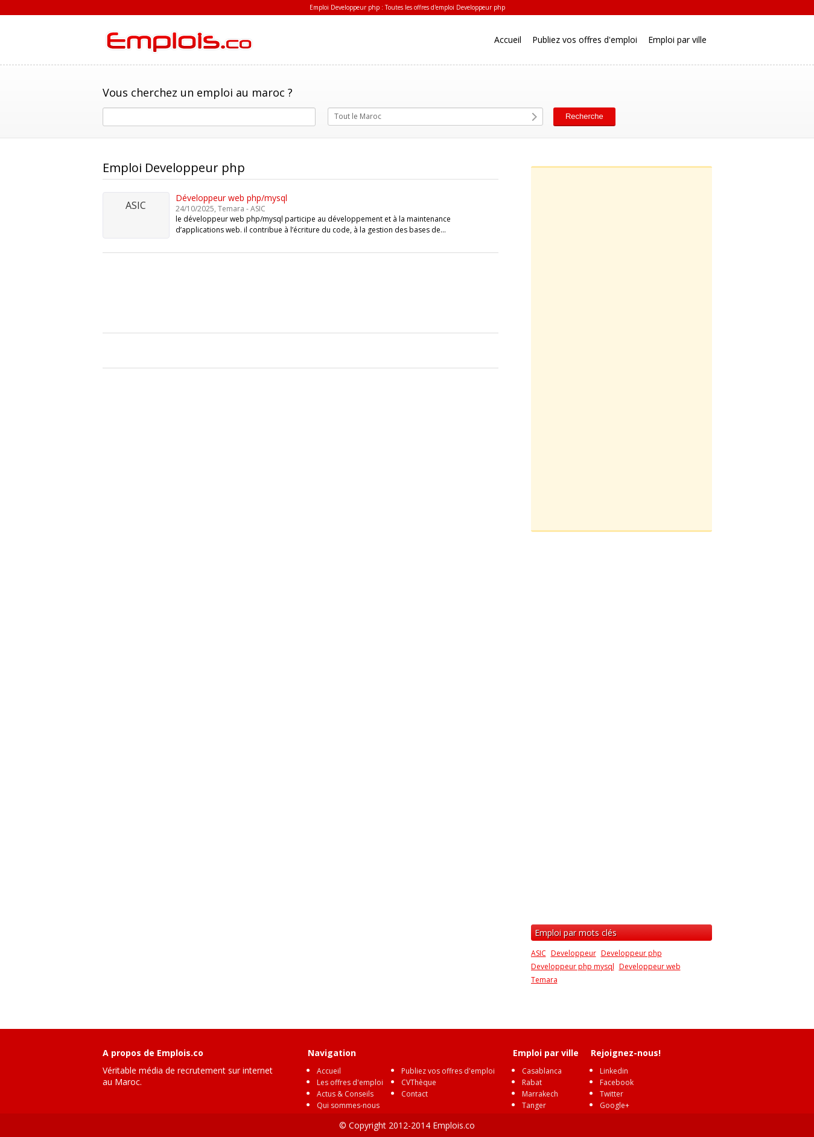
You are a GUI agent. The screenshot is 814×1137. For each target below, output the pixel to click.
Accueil (507, 39)
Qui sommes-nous (348, 1105)
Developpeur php (631, 953)
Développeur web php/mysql (231, 197)
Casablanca (542, 1071)
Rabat (532, 1082)
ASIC (538, 953)
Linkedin (614, 1071)
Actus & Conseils (345, 1094)
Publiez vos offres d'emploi (584, 39)
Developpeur (573, 953)
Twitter (611, 1094)
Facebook (617, 1082)
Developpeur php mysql (572, 966)
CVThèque (418, 1082)
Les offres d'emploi (350, 1082)
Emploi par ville (677, 39)
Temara (544, 980)
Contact (414, 1094)
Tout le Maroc (357, 116)
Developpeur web (650, 966)
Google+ (614, 1105)
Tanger (534, 1105)
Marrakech (540, 1094)
